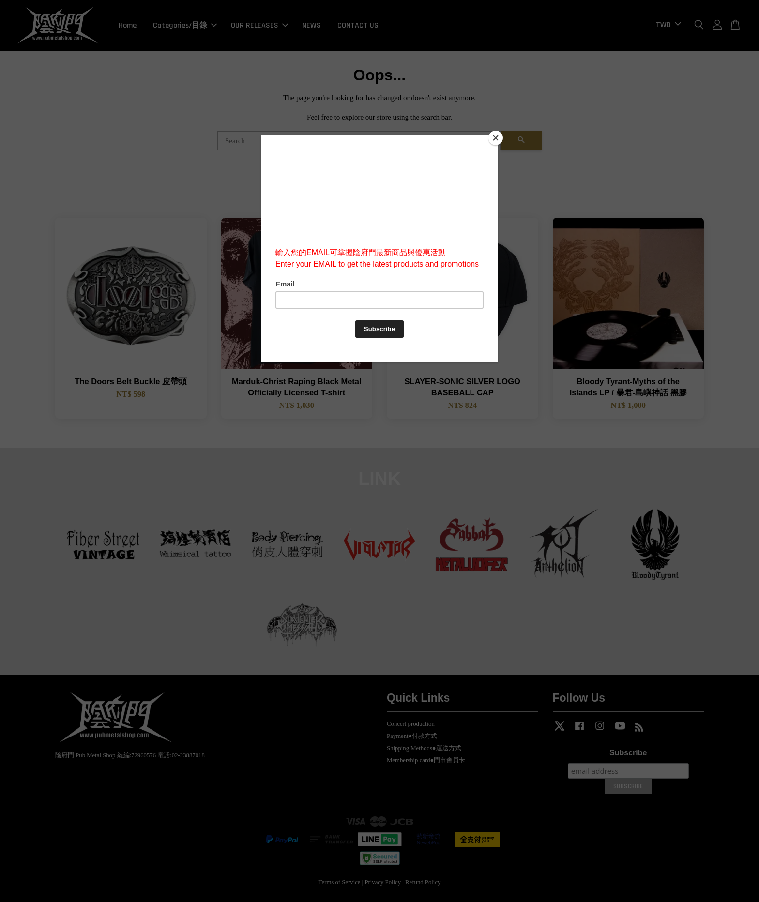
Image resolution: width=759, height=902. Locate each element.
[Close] (495, 138)
